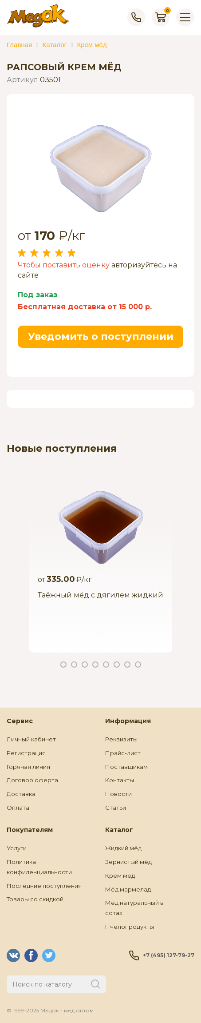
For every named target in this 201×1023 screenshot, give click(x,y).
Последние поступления (44, 885)
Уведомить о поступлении (100, 336)
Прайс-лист (123, 752)
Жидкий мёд (123, 848)
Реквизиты (121, 739)
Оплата (18, 807)
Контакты (119, 780)
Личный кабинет (31, 739)
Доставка (21, 793)
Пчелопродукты (129, 926)
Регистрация (26, 752)
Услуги (17, 848)
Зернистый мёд (128, 861)
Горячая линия (28, 766)
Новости (118, 793)
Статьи (115, 807)
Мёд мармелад (128, 889)
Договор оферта (32, 780)
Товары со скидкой (35, 899)
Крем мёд (120, 875)
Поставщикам (126, 766)
